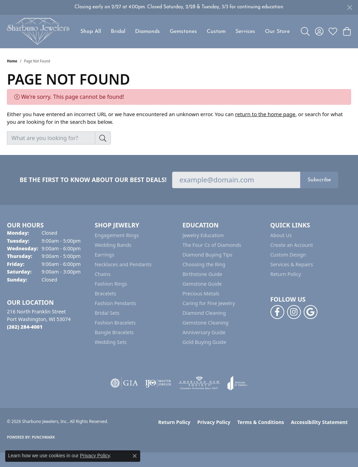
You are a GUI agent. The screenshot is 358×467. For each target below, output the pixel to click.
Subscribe (319, 180)
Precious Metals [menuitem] (200, 293)
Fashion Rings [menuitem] (111, 283)
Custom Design (288, 254)
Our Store (277, 31)
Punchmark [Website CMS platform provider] (43, 437)
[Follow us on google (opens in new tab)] (310, 312)
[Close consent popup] (135, 456)
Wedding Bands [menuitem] (113, 245)
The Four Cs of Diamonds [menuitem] (211, 245)
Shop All (90, 31)
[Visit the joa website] (237, 383)
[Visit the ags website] (199, 383)
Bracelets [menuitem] (105, 293)
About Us (281, 235)
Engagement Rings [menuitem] (117, 235)
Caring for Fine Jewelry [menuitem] (208, 303)
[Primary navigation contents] (185, 31)
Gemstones (183, 31)
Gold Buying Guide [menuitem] (204, 342)
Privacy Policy (213, 422)
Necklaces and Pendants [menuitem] (123, 264)
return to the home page (265, 114)
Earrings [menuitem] (104, 254)
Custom (216, 31)
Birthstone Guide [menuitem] (202, 274)
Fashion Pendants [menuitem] (115, 303)
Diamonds (147, 31)
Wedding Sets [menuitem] (111, 342)
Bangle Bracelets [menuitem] (114, 332)
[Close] (349, 7)
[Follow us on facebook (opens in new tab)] (277, 312)
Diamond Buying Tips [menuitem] (207, 254)
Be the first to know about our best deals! (93, 179)
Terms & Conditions (260, 422)
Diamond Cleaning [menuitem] (204, 313)
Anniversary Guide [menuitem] (203, 332)
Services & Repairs (291, 264)
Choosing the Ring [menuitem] (203, 264)
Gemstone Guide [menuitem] (202, 283)
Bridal (118, 31)
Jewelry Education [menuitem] (203, 235)
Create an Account (291, 245)
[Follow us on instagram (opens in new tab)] (294, 312)
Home (12, 61)
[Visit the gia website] (124, 383)
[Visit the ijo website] (158, 383)
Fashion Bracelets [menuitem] (115, 322)
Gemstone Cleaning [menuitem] (205, 322)
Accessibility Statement (319, 422)
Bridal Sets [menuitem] (107, 313)
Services (245, 31)
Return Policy (285, 274)
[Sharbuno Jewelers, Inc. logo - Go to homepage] (38, 31)
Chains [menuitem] (103, 274)
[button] (305, 31)
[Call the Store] (25, 326)
